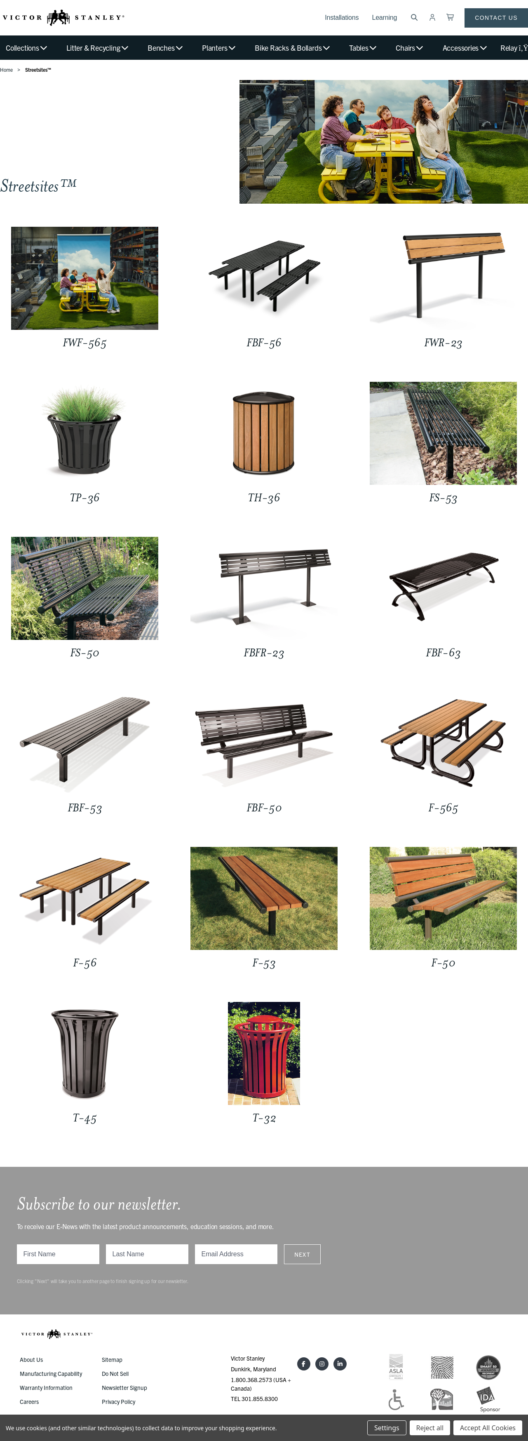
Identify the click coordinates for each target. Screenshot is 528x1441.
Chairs (410, 47)
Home (6, 69)
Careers (29, 1401)
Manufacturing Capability (51, 1373)
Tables (363, 47)
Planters (219, 47)
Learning (384, 17)
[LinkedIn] (340, 1363)
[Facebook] (303, 1363)
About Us (31, 1359)
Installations (342, 17)
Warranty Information (46, 1387)
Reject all (430, 1427)
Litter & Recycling (97, 47)
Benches (166, 47)
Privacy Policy (118, 1401)
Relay (514, 47)
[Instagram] (322, 1363)
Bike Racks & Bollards (293, 47)
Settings (386, 1427)
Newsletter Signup (124, 1387)
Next (302, 1254)
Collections (27, 47)
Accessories (465, 47)
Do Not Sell (115, 1373)
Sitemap (112, 1359)
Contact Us (496, 17)
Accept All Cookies (488, 1427)
